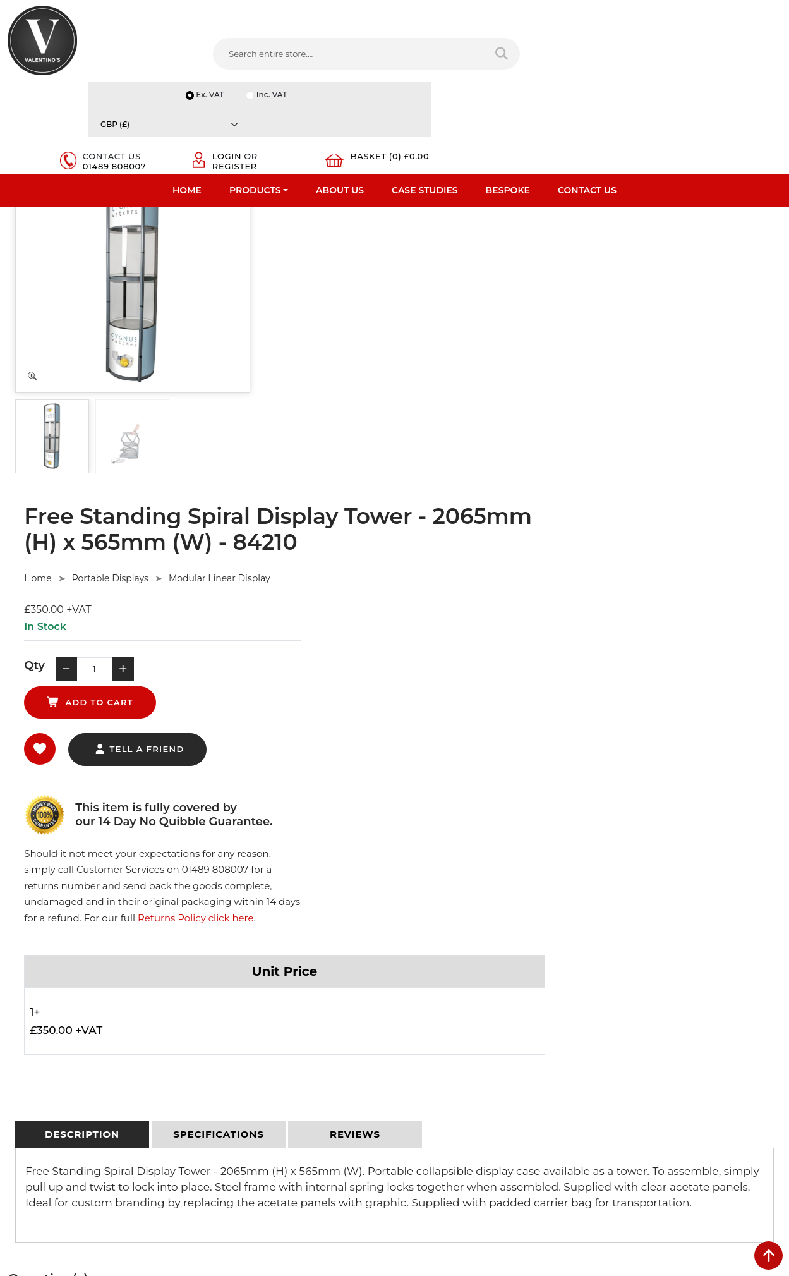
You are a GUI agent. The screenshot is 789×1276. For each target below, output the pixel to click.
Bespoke (508, 98)
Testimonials (33, 1007)
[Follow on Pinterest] (515, 1121)
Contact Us (587, 98)
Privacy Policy (232, 974)
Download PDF (39, 1057)
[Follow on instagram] (541, 1121)
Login (608, 52)
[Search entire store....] (245, 56)
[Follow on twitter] (439, 1121)
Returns (221, 1007)
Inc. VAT (628, 13)
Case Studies (425, 98)
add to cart (466, 342)
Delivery (221, 958)
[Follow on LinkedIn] (464, 1121)
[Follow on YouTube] (490, 1121)
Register (616, 62)
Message (617, 1088)
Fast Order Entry (41, 991)
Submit (739, 1151)
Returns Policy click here (656, 413)
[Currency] (719, 14)
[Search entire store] (369, 56)
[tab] (82, 631)
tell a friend (398, 401)
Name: (613, 977)
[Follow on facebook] (413, 1121)
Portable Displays (369, 247)
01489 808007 (515, 62)
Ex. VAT (565, 13)
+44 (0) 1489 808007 (460, 1091)
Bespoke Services (43, 1024)
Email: (612, 1033)
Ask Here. (245, 807)
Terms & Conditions (244, 991)
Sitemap (222, 1024)
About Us (340, 98)
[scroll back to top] (768, 1255)
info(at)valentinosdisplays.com (481, 1038)
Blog (17, 1090)
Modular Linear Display (478, 247)
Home (187, 98)
